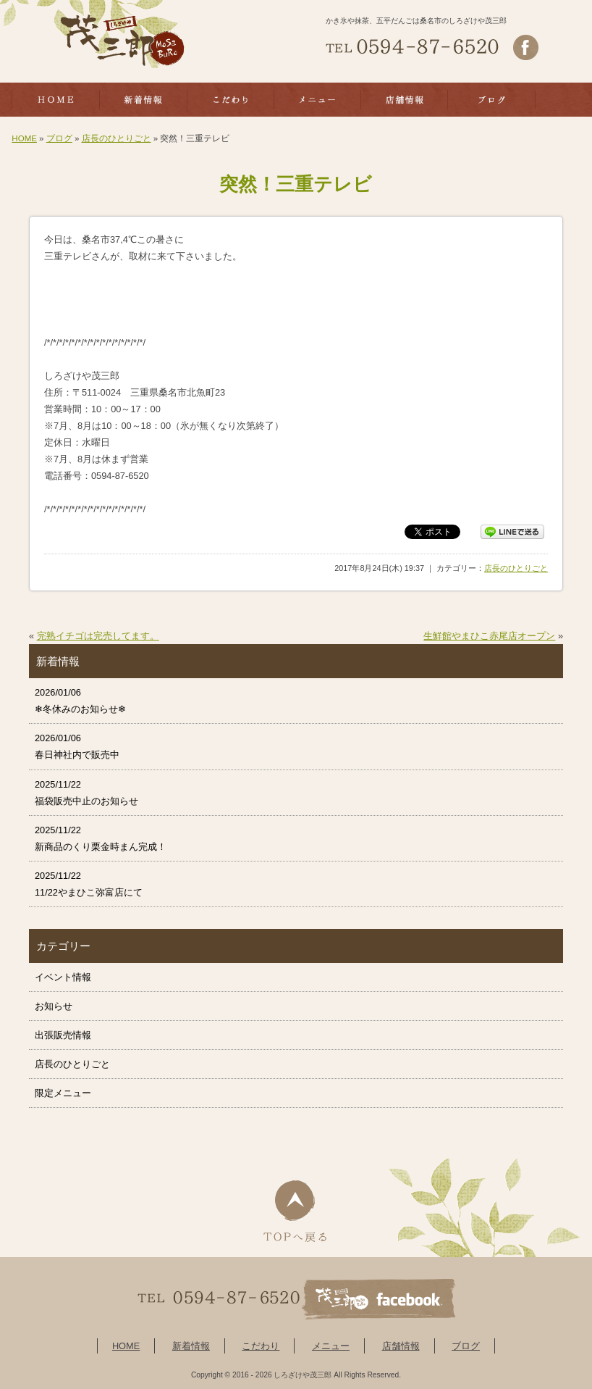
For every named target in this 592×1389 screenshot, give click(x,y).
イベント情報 (63, 977)
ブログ (59, 138)
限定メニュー (63, 1093)
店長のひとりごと (116, 138)
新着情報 (191, 1345)
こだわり (260, 1345)
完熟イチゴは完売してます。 (98, 635)
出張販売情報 (63, 1035)
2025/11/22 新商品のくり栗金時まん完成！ (100, 838)
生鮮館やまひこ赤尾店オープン (489, 635)
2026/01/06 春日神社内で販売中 (77, 746)
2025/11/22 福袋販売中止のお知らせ (86, 792)
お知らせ (53, 1006)
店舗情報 (401, 1345)
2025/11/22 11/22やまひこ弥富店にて (89, 884)
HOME (24, 138)
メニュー (331, 1345)
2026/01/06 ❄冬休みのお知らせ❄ (80, 700)
